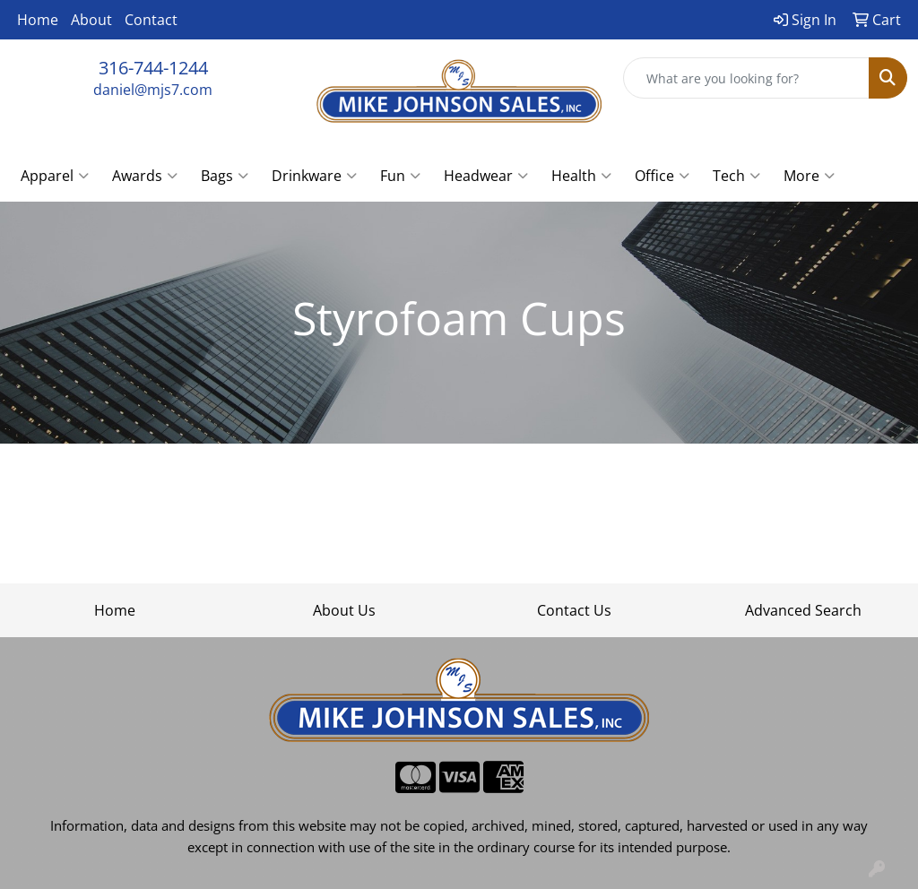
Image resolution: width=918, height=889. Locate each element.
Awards (145, 175)
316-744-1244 (153, 68)
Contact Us (574, 610)
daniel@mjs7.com (152, 89)
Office (662, 175)
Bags (224, 175)
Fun (400, 175)
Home (37, 20)
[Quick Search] (746, 78)
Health (581, 175)
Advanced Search (803, 610)
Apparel (55, 175)
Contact (151, 20)
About (91, 20)
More (809, 175)
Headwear (486, 175)
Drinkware (314, 175)
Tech (736, 175)
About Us (344, 610)
